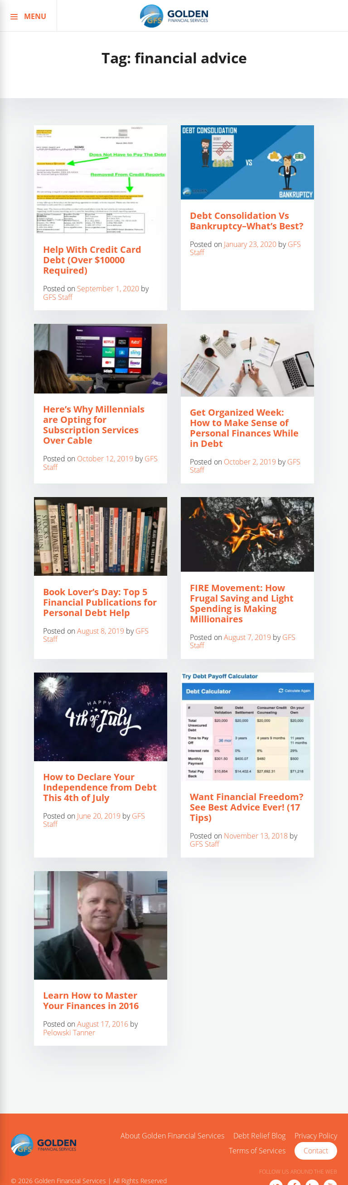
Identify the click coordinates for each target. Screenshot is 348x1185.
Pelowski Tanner (69, 1033)
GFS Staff (57, 297)
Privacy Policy (316, 1136)
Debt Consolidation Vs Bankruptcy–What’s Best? (247, 220)
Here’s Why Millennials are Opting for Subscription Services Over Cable (94, 424)
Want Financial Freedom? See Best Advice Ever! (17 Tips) (247, 807)
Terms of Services (257, 1151)
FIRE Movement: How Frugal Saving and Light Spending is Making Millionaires (242, 603)
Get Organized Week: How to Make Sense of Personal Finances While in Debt (244, 428)
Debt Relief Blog (259, 1136)
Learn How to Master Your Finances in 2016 (91, 1000)
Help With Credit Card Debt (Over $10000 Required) (92, 259)
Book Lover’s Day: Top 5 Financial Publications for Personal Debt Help (100, 602)
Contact (316, 1151)
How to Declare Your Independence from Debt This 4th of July (100, 787)
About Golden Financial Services (172, 1136)
